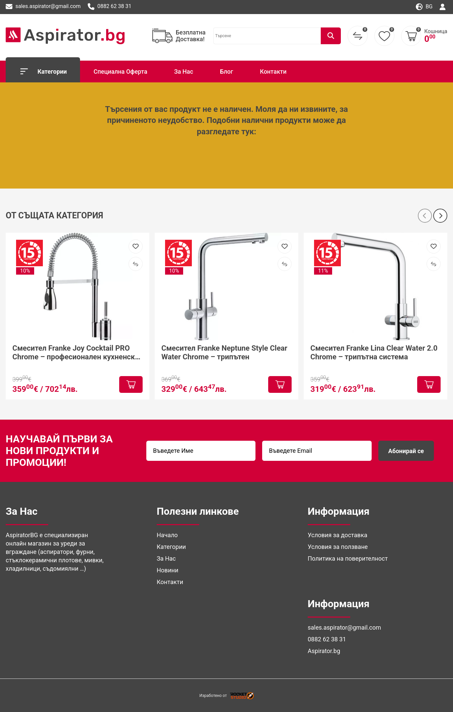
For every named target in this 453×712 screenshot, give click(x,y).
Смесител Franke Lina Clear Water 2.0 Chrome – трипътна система (374, 352)
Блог (226, 71)
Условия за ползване (338, 546)
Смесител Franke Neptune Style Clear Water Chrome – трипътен (224, 352)
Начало (167, 535)
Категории (43, 71)
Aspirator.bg (324, 650)
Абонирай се (406, 450)
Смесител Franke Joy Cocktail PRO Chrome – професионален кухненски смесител (75, 352)
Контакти (273, 71)
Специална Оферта (120, 71)
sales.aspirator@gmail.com (43, 6)
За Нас (183, 71)
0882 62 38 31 (110, 6)
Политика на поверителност (348, 558)
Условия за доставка (337, 535)
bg (424, 6)
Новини (167, 570)
